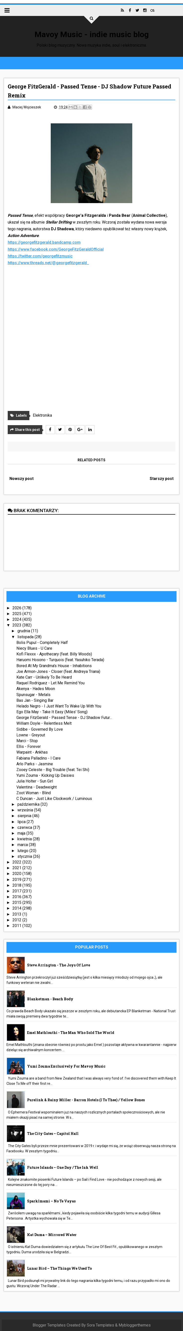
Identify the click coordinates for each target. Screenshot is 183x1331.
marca (23, 845)
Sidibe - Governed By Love (39, 729)
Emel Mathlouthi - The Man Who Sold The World (70, 1032)
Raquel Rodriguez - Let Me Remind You (50, 683)
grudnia (24, 631)
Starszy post (162, 478)
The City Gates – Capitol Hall (53, 1133)
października (29, 804)
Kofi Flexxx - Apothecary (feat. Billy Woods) (54, 654)
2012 (17, 920)
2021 (17, 868)
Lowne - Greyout (30, 735)
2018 (17, 885)
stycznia (25, 856)
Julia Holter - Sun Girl (34, 781)
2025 (17, 613)
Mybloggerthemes (135, 1325)
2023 (17, 625)
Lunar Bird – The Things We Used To (59, 1268)
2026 (17, 608)
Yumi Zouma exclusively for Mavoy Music (66, 1066)
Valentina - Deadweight (36, 787)
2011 (17, 925)
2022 (17, 862)
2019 (17, 879)
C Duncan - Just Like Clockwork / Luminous (54, 798)
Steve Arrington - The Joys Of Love (58, 965)
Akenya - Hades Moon (35, 689)
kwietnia (25, 839)
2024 (17, 619)
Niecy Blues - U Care (34, 648)
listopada (26, 636)
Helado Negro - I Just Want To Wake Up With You (58, 706)
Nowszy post (21, 478)
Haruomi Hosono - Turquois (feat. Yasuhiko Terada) (60, 660)
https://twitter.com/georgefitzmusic (40, 256)
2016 (17, 897)
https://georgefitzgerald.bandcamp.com (44, 242)
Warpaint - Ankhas (32, 752)
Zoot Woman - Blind (33, 792)
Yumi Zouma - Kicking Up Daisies (45, 775)
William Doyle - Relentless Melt (44, 723)
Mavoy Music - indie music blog (92, 34)
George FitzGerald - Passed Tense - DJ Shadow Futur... (64, 717)
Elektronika (42, 415)
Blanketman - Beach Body (50, 999)
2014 (17, 908)
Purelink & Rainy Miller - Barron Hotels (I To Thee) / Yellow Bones (86, 1100)
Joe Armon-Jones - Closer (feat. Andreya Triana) (58, 671)
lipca (22, 821)
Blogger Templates (49, 1325)
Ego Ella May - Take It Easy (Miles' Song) (52, 712)
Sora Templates (100, 1325)
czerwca (25, 827)
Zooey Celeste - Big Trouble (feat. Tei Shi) (52, 769)
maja (21, 833)
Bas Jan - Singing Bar (34, 700)
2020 (17, 873)
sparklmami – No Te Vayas (51, 1201)
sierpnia (24, 816)
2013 (17, 914)
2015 (17, 902)
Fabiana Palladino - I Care (38, 758)
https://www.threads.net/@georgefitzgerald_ (48, 262)
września (25, 810)
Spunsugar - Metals (33, 694)
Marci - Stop (27, 740)
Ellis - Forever (28, 746)
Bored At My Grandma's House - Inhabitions (54, 665)
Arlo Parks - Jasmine (34, 764)
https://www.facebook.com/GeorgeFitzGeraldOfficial (56, 249)
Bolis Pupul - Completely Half (42, 642)
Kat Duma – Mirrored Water (52, 1234)
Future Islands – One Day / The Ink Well (62, 1167)
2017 (17, 891)
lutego (23, 850)
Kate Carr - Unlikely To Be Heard (44, 677)
